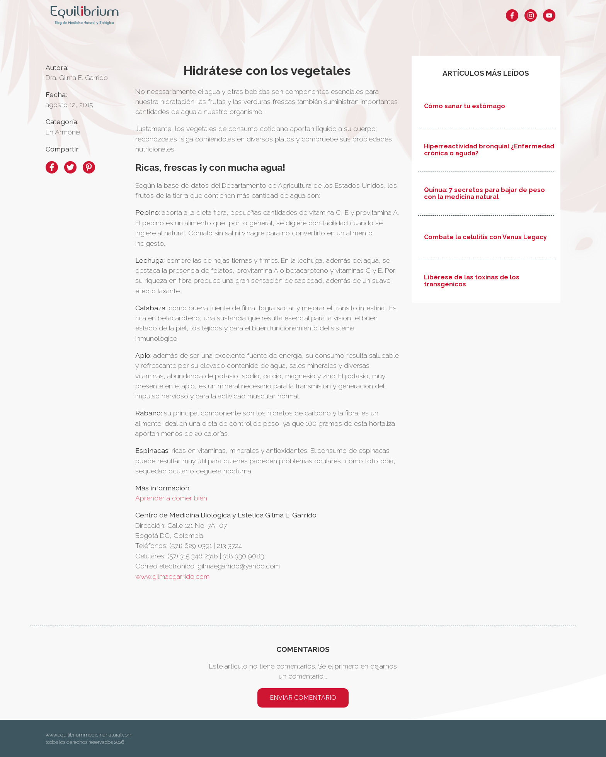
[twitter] (70, 167)
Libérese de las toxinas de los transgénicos (471, 281)
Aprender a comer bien (171, 498)
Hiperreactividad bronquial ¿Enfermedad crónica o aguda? (489, 150)
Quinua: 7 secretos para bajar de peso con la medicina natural (484, 194)
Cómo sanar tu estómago (464, 106)
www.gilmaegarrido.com (172, 576)
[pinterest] (89, 167)
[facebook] (52, 167)
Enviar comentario (303, 697)
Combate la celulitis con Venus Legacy (485, 237)
